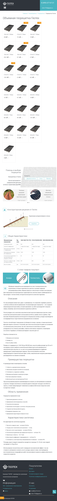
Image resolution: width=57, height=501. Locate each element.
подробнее (34, 223)
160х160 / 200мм (8, 34)
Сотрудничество (7, 488)
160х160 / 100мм (34, 34)
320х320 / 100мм (21, 95)
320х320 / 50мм (21, 115)
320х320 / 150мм (8, 95)
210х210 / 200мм (34, 54)
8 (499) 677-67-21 (47, 3)
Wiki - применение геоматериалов (12, 486)
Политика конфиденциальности (38, 476)
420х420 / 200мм (34, 115)
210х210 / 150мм (21, 74)
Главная (25, 13)
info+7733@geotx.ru (47, 8)
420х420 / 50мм (8, 155)
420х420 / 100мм (21, 135)
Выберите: (27, 176)
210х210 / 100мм (8, 74)
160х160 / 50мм (21, 54)
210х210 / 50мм (21, 34)
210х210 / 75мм (34, 74)
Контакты (31, 486)
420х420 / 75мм (34, 135)
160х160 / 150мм (8, 54)
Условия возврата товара (36, 474)
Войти (5, 491)
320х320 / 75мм (8, 115)
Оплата (31, 468)
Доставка (31, 471)
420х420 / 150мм (8, 135)
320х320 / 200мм (34, 95)
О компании (32, 488)
